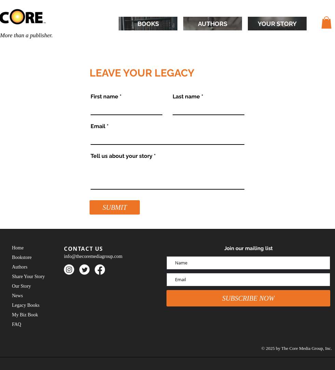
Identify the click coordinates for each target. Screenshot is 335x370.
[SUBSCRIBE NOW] (248, 298)
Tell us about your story (121, 156)
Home (18, 247)
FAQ (16, 324)
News (17, 295)
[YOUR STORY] (277, 23)
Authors (19, 267)
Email (98, 126)
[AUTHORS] (212, 23)
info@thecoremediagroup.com (93, 256)
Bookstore (22, 257)
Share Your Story (28, 276)
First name (104, 96)
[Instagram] (69, 269)
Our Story (21, 286)
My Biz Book (25, 314)
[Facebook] (100, 269)
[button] (326, 22)
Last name (186, 96)
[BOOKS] (148, 23)
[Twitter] (84, 269)
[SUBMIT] (115, 207)
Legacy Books (25, 305)
